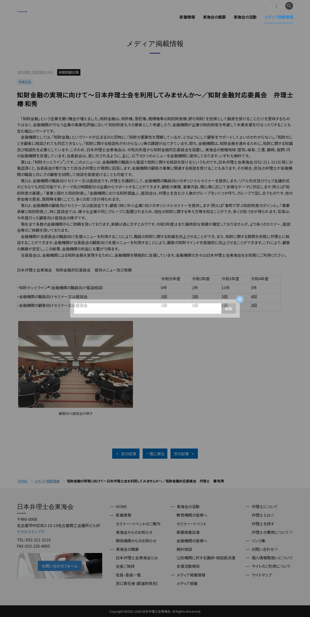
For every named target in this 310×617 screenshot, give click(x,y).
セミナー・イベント (191, 523)
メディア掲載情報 (278, 17)
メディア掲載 (187, 583)
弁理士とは (263, 515)
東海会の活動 (244, 17)
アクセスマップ (31, 532)
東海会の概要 (214, 17)
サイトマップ (262, 574)
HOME (23, 481)
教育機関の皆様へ (192, 515)
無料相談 (184, 549)
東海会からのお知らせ (134, 532)
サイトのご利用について (271, 566)
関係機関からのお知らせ (136, 540)
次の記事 (184, 454)
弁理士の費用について (272, 532)
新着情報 (187, 17)
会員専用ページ (252, 6)
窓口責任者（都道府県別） (137, 583)
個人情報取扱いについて (272, 557)
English (276, 6)
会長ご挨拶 (125, 566)
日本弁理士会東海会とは (137, 557)
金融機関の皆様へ (192, 540)
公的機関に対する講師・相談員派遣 (206, 557)
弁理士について (265, 506)
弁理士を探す (263, 523)
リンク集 (258, 540)
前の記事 (125, 454)
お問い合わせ (265, 549)
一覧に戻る (155, 454)
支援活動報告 (188, 566)
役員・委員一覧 (128, 574)
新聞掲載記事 (188, 532)
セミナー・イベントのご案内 (138, 523)
